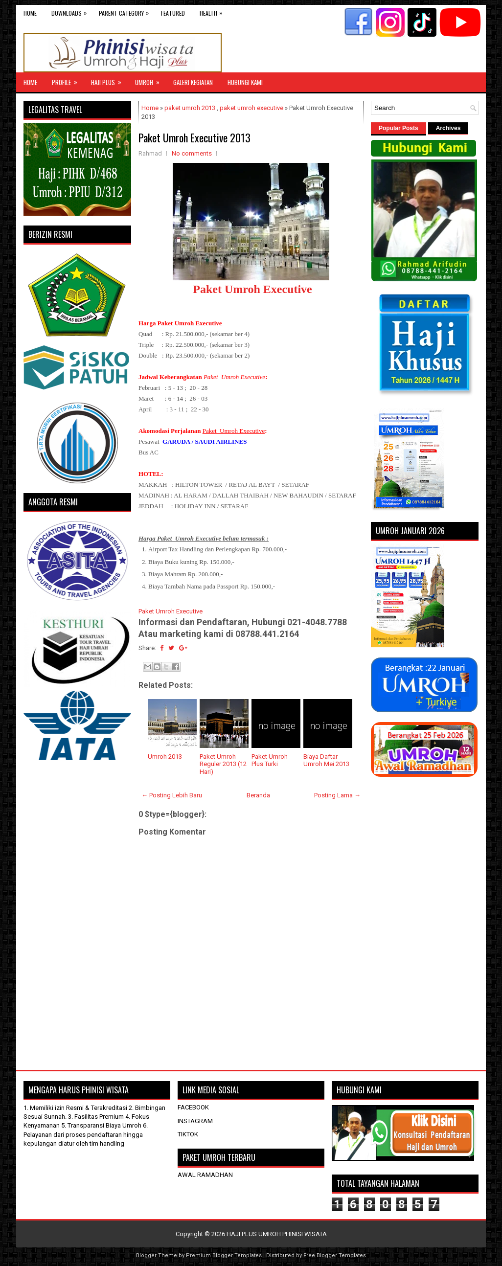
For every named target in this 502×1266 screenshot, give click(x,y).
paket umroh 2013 (189, 108)
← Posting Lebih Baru (171, 795)
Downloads (71, 11)
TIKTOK (188, 1134)
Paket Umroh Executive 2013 (194, 137)
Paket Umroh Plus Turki (269, 760)
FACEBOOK (193, 1107)
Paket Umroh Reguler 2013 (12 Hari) (223, 764)
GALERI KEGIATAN (193, 82)
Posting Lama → (337, 795)
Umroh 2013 (165, 756)
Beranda (258, 795)
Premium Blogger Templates (224, 1255)
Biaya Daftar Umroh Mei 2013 (326, 760)
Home (30, 13)
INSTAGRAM (195, 1121)
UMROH (150, 79)
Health (213, 11)
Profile (68, 79)
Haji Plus (109, 79)
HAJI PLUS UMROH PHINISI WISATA (277, 1234)
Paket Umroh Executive (252, 289)
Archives (448, 128)
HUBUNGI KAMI (245, 82)
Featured (173, 13)
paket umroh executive (251, 108)
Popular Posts (398, 128)
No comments (192, 153)
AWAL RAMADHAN (205, 1174)
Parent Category (126, 11)
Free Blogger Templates (334, 1255)
